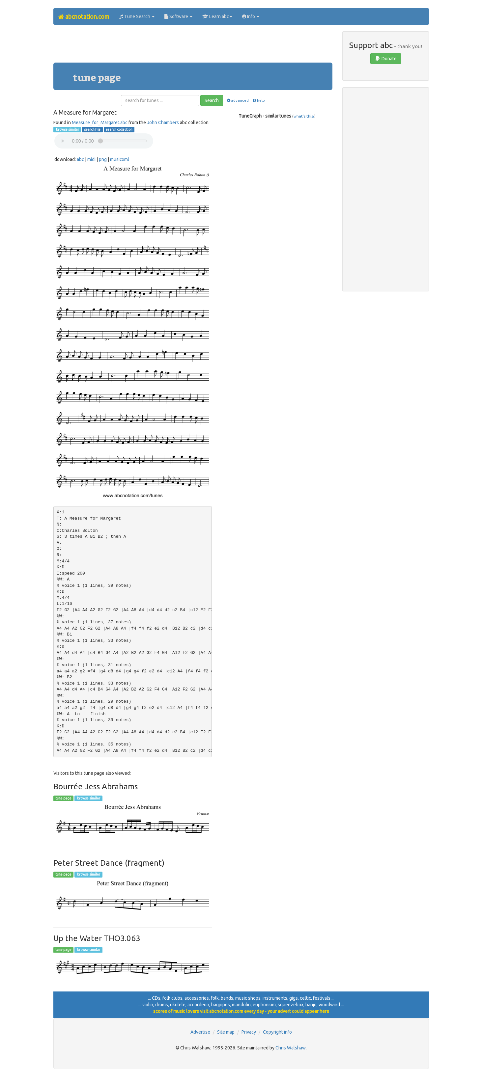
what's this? (304, 116)
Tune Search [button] (137, 16)
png (103, 159)
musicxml (119, 159)
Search (212, 100)
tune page (63, 798)
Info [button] (250, 16)
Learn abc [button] (217, 16)
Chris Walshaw (290, 1047)
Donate (386, 58)
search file (92, 129)
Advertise (200, 1032)
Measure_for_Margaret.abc (100, 122)
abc (80, 159)
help (258, 100)
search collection (119, 129)
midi (91, 159)
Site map (226, 1032)
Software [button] (178, 16)
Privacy (248, 1032)
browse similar (67, 129)
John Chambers (163, 122)
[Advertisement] (193, 46)
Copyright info (277, 1032)
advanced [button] (237, 100)
